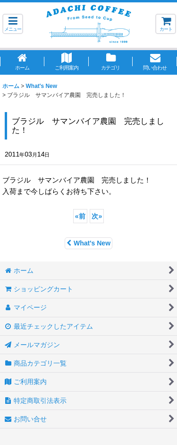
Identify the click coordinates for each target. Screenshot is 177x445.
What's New (88, 243)
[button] (12, 24)
